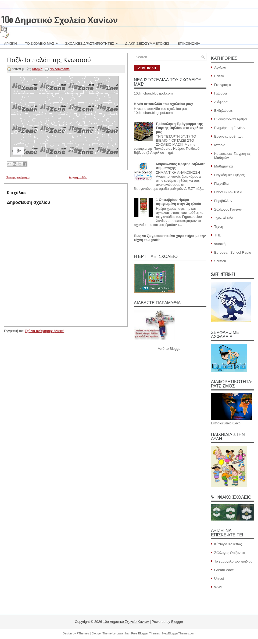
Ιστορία (37, 69)
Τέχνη (218, 227)
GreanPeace (224, 570)
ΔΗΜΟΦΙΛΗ (147, 68)
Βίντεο (219, 76)
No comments (60, 69)
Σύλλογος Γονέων (228, 209)
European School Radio (232, 252)
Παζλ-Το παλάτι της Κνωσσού (49, 59)
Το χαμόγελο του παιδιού (233, 561)
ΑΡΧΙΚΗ (10, 43)
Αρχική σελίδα (78, 177)
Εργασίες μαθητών (228, 136)
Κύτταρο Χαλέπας (228, 544)
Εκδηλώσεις (223, 111)
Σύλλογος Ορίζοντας (230, 553)
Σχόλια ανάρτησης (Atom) (44, 331)
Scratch (220, 261)
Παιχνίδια (221, 183)
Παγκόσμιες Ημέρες (229, 175)
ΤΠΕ (217, 235)
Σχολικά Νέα (223, 218)
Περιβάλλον (223, 201)
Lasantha (122, 633)
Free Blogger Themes (145, 633)
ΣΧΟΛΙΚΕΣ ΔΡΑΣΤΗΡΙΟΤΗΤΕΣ (93, 41)
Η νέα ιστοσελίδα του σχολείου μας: (163, 104)
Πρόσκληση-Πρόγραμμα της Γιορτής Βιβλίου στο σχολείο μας (179, 128)
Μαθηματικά (223, 166)
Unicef (219, 579)
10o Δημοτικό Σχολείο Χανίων (59, 19)
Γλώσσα (220, 93)
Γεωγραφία (222, 85)
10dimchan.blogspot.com (153, 93)
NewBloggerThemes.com (178, 633)
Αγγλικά (220, 67)
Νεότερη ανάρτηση (18, 177)
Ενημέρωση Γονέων (229, 128)
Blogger (175, 349)
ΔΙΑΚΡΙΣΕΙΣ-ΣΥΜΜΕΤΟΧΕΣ (147, 43)
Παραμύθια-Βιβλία (228, 192)
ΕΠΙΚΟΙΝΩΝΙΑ (188, 43)
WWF (218, 587)
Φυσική (219, 244)
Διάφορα (221, 102)
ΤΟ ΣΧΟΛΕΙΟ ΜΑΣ (43, 41)
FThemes (83, 633)
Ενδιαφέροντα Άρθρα (230, 119)
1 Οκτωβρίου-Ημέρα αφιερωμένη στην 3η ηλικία (178, 202)
